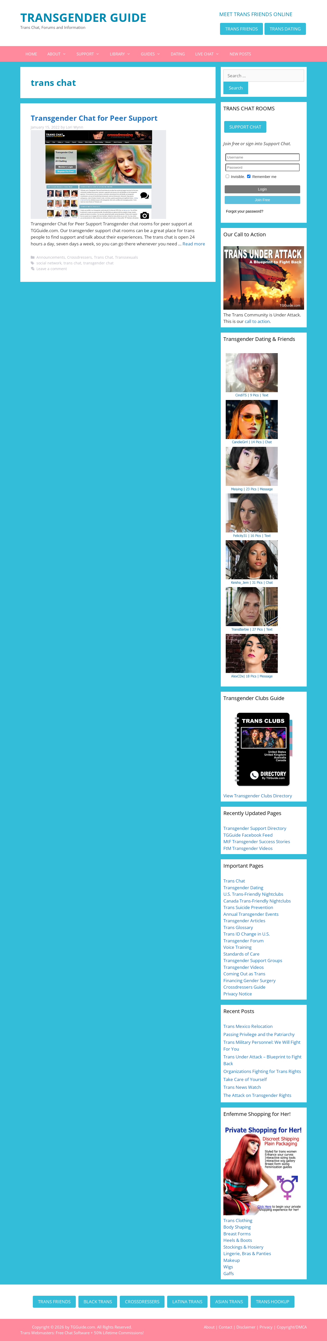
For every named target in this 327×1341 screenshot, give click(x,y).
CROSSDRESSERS (142, 1302)
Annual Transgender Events (251, 914)
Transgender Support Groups (252, 960)
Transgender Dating (243, 888)
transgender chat (98, 262)
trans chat (72, 262)
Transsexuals (126, 257)
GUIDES (153, 54)
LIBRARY (123, 54)
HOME (31, 53)
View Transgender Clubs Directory (257, 796)
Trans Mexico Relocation (248, 1026)
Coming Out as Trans (244, 974)
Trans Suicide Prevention (248, 907)
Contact (225, 1327)
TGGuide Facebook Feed (248, 835)
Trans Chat (103, 257)
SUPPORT (91, 54)
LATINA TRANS (187, 1302)
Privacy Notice (237, 994)
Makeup (231, 1260)
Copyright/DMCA (292, 1327)
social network (48, 262)
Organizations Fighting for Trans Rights (262, 1071)
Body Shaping (237, 1227)
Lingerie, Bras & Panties (247, 1253)
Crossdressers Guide (244, 987)
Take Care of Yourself (245, 1079)
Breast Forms (237, 1234)
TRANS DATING (285, 29)
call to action (257, 321)
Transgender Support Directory (254, 828)
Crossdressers (79, 257)
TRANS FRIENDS (241, 29)
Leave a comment (51, 268)
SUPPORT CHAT (245, 127)
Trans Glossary (238, 927)
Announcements (50, 257)
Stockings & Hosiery (243, 1247)
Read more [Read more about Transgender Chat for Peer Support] (194, 244)
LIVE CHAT (209, 54)
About (209, 1327)
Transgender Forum (243, 941)
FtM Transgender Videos (248, 848)
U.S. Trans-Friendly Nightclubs (253, 894)
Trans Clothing (237, 1220)
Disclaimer (245, 1327)
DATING (178, 53)
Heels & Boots (237, 1240)
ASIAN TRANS (229, 1302)
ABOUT (59, 54)
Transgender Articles (244, 921)
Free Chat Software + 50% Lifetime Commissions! (100, 1332)
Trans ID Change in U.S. (246, 934)
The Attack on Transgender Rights (257, 1095)
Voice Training (237, 947)
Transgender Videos (243, 967)
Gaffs (228, 1273)
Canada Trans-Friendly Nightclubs (257, 901)
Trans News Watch (242, 1087)
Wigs (228, 1267)
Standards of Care (241, 954)
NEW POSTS (240, 53)
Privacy (266, 1327)
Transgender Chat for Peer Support (94, 118)
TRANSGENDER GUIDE (83, 17)
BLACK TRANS (98, 1302)
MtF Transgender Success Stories (256, 841)
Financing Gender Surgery (249, 980)
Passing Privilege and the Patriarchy (259, 1034)
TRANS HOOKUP (272, 1302)
